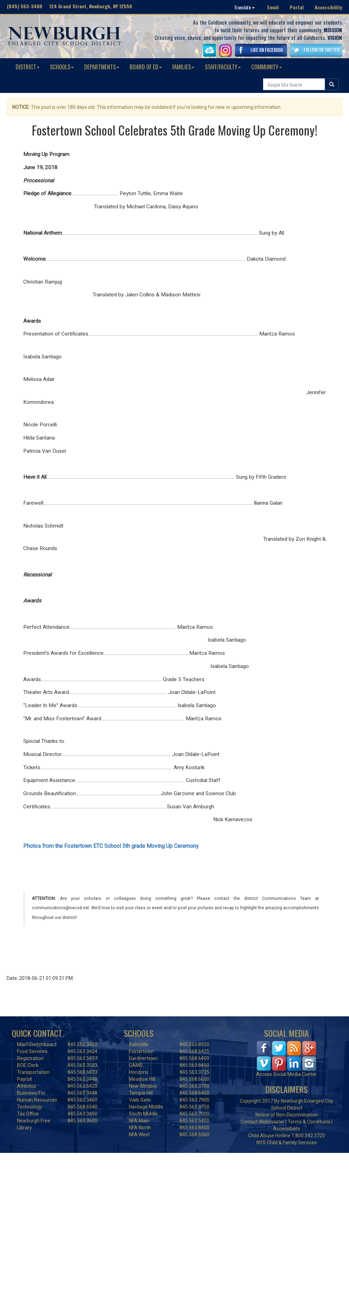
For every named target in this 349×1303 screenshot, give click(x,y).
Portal (297, 7)
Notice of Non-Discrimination (286, 1115)
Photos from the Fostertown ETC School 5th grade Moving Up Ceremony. (111, 846)
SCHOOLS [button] (62, 66)
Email (273, 7)
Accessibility (328, 7)
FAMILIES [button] (183, 66)
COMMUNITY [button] (266, 66)
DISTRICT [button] (28, 66)
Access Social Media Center (286, 1074)
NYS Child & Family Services (286, 1142)
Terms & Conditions (309, 1121)
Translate (244, 7)
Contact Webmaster (263, 1121)
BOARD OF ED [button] (146, 66)
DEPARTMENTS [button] (101, 66)
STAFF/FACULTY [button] (223, 66)
